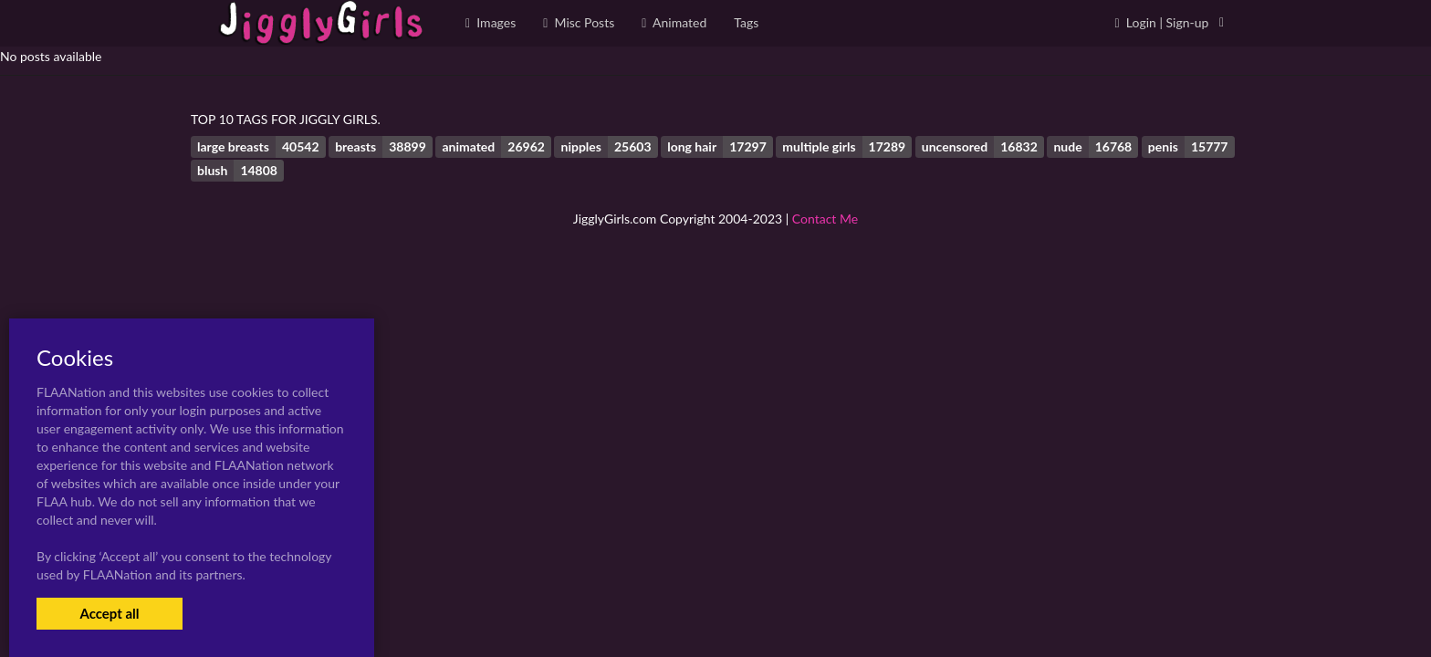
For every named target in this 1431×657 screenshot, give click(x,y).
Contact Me (825, 218)
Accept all (109, 613)
